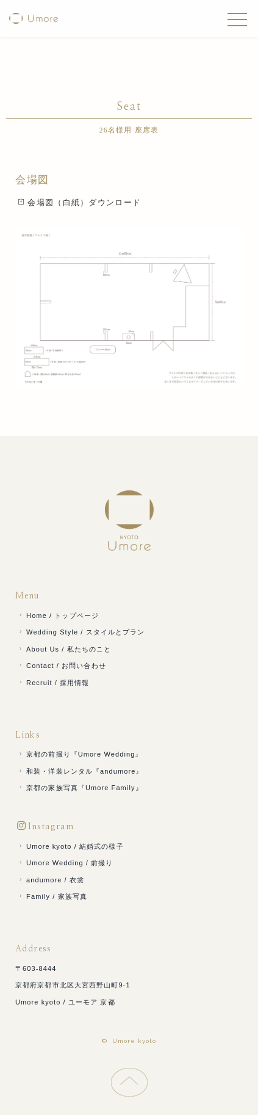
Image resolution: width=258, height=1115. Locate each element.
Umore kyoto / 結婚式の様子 (70, 846)
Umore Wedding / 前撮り (65, 862)
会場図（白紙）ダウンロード (79, 202)
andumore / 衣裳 (50, 880)
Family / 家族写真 (52, 896)
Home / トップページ (58, 615)
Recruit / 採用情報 (53, 682)
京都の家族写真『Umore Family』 (80, 787)
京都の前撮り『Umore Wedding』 (80, 754)
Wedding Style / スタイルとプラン (81, 632)
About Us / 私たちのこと (64, 649)
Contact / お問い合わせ (61, 665)
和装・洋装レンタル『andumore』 (80, 771)
